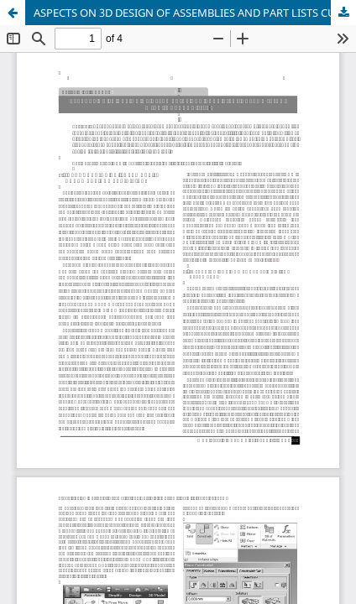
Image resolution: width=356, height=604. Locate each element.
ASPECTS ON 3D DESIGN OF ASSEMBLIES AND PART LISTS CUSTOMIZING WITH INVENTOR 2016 (195, 12)
